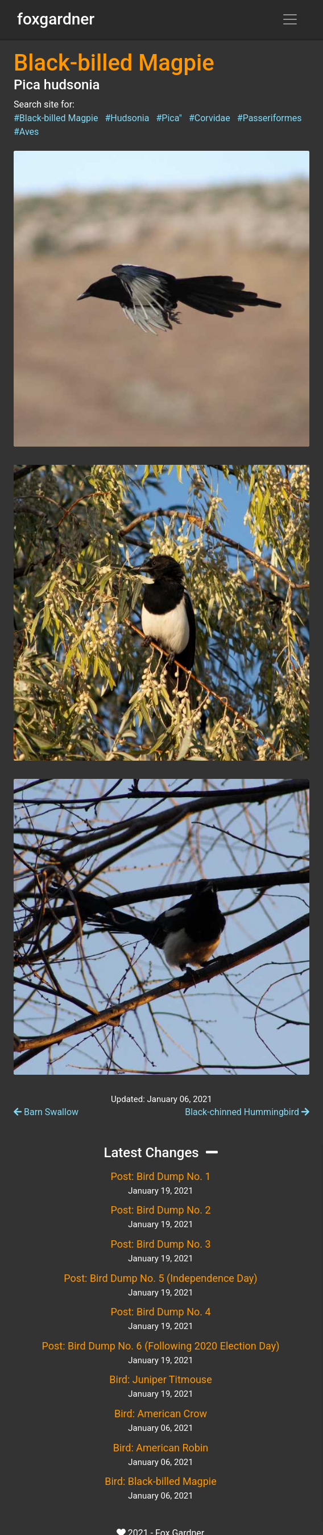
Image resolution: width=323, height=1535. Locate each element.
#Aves (26, 131)
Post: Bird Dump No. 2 (160, 1210)
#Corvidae (209, 118)
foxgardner (55, 19)
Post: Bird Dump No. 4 (160, 1312)
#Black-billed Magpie (56, 118)
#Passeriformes (269, 118)
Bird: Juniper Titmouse (160, 1379)
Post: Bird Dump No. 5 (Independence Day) (160, 1278)
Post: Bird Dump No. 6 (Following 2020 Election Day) (161, 1346)
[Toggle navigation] (290, 19)
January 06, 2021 (160, 1428)
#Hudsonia (127, 118)
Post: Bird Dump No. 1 (160, 1176)
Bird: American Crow (160, 1414)
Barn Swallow (46, 1112)
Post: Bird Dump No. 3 (160, 1244)
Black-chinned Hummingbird (247, 1112)
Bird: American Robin (160, 1448)
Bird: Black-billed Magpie (160, 1481)
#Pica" (169, 118)
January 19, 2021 (160, 1191)
